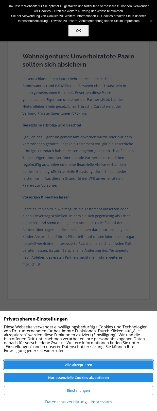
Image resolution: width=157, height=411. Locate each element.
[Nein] (150, 20)
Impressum (132, 21)
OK (78, 31)
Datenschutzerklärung (32, 21)
